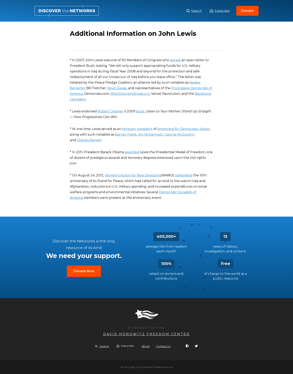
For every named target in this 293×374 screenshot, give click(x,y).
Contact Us (163, 346)
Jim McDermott (150, 134)
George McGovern (179, 134)
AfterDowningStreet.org (130, 94)
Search (194, 10)
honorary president (137, 129)
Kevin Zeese (117, 88)
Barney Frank (126, 134)
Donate (247, 11)
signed (175, 60)
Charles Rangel (89, 140)
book (140, 111)
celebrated (183, 175)
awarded (132, 152)
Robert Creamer (111, 111)
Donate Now (83, 271)
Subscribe (220, 11)
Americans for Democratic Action (183, 129)
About (146, 346)
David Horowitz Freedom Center (146, 334)
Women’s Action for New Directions (133, 175)
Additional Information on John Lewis (67, 11)
